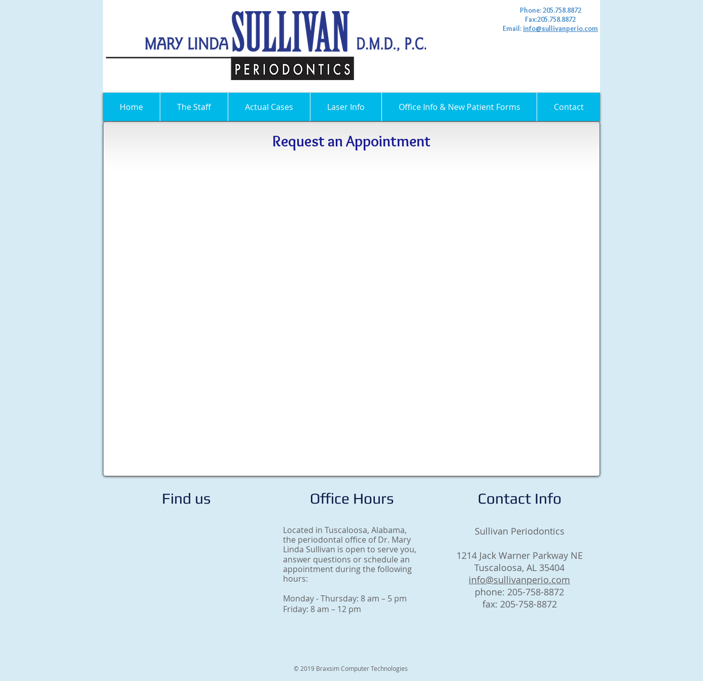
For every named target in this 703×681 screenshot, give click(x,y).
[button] (194, 107)
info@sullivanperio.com (560, 28)
